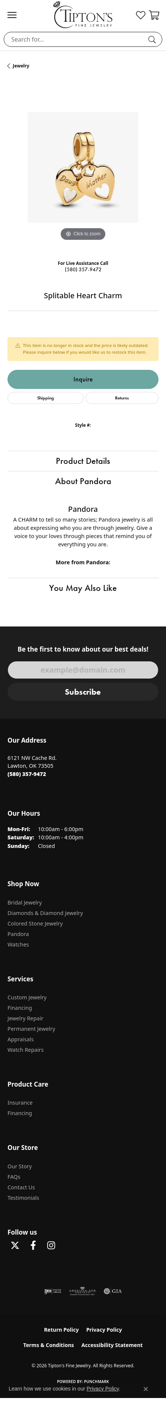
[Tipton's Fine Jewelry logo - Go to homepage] (83, 14)
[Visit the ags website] (82, 1291)
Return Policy (61, 1329)
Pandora (18, 933)
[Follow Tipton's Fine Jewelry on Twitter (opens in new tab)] (14, 1245)
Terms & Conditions (48, 1345)
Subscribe (83, 692)
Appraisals (20, 1039)
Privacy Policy (104, 1329)
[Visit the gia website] (113, 1291)
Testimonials (23, 1197)
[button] (140, 14)
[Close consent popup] (146, 1389)
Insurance (20, 1102)
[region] (83, 167)
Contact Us (21, 1187)
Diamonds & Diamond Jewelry (45, 913)
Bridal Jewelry (24, 902)
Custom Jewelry (26, 997)
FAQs (13, 1176)
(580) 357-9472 (83, 269)
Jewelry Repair (25, 1018)
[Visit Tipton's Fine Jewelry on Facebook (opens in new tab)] (32, 1245)
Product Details (83, 461)
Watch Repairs (25, 1049)
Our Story (19, 1166)
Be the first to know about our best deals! (83, 649)
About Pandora (83, 481)
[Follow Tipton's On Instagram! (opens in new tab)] (50, 1245)
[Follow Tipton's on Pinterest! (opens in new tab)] (68, 1245)
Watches (18, 944)
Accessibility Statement (112, 1345)
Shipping (45, 398)
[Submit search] (153, 39)
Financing (19, 1007)
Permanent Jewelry (31, 1028)
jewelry (21, 66)
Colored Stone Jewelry (35, 923)
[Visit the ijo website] (52, 1291)
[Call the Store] (26, 774)
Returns (122, 398)
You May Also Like (83, 588)
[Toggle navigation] (16, 15)
